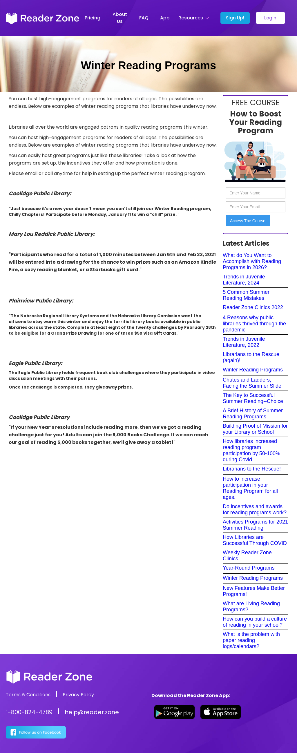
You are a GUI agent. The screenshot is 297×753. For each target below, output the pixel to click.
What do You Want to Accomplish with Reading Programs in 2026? (252, 261)
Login (270, 18)
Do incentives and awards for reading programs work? (255, 509)
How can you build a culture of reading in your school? (255, 622)
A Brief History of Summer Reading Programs (253, 414)
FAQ (143, 17)
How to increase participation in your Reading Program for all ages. (250, 488)
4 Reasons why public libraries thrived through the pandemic (254, 324)
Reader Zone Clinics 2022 (253, 307)
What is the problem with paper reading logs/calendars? (251, 640)
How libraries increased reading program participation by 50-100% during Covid (251, 450)
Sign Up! (235, 18)
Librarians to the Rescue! (252, 469)
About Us (120, 18)
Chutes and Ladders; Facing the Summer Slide (252, 383)
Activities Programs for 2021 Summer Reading (255, 525)
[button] (195, 18)
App (165, 17)
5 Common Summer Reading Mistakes (246, 295)
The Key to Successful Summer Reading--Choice (253, 398)
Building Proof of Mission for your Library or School (255, 429)
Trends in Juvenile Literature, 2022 (244, 342)
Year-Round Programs (248, 568)
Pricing (92, 17)
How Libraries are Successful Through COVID (255, 540)
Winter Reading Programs (253, 370)
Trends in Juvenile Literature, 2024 (244, 280)
